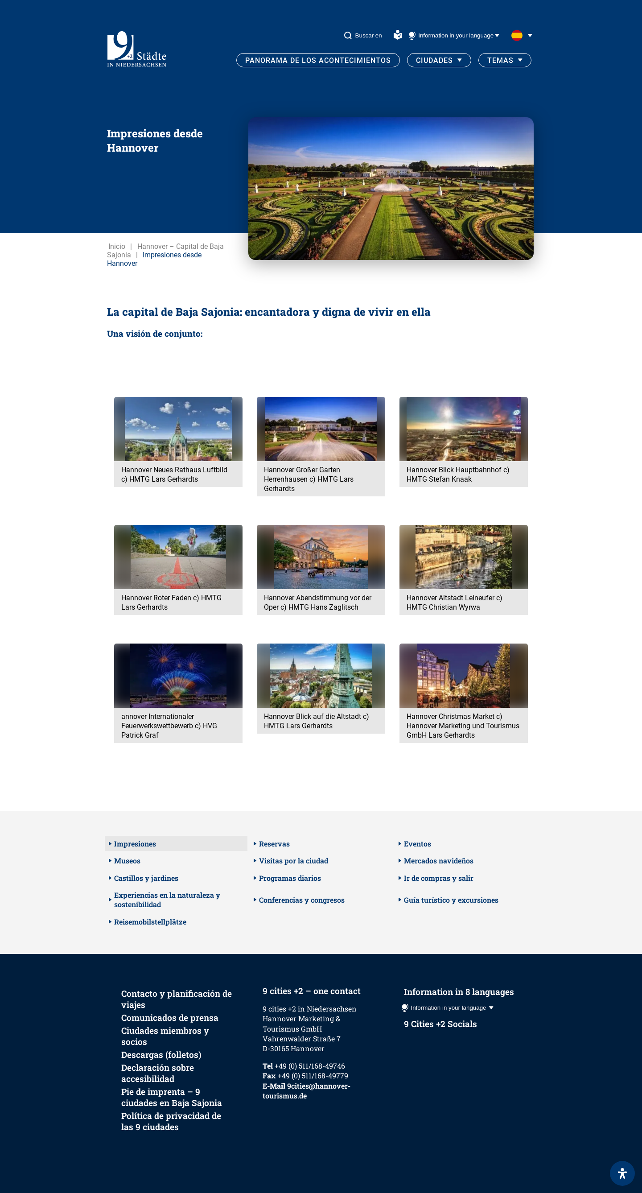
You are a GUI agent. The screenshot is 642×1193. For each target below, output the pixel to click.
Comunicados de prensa (169, 1017)
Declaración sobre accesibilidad (157, 1073)
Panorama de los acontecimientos (318, 60)
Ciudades (434, 60)
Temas (500, 60)
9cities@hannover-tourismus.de (306, 1090)
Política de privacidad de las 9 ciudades (171, 1121)
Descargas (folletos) (161, 1054)
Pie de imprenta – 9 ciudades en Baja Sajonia (171, 1097)
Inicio (116, 246)
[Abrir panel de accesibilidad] (622, 1173)
